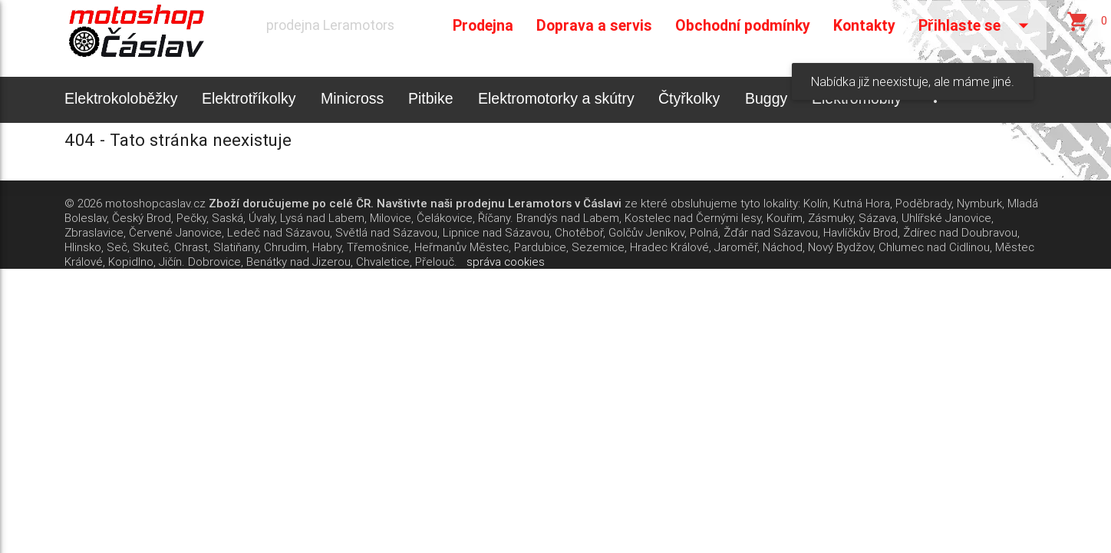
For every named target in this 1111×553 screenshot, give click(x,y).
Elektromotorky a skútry (556, 98)
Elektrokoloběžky (120, 98)
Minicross (352, 98)
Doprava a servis (594, 25)
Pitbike (430, 98)
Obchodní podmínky (742, 25)
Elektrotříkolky (248, 98)
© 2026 (83, 203)
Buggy (766, 98)
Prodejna (483, 25)
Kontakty (864, 25)
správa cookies (505, 261)
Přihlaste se (976, 25)
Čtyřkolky (689, 98)
